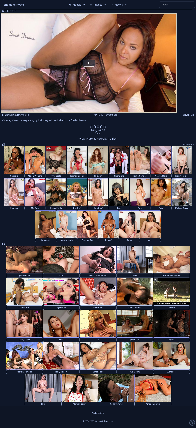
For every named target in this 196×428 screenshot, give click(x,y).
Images (98, 4)
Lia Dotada (98, 307)
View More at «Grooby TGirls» (98, 138)
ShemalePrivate (13, 4)
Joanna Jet (134, 339)
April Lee (171, 371)
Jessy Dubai (24, 275)
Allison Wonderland (98, 275)
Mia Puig (35, 208)
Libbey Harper (181, 176)
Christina (98, 207)
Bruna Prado (56, 208)
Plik (43, 404)
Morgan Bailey (79, 404)
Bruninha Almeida (171, 275)
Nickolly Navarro (24, 371)
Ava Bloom (135, 371)
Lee (61, 339)
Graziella (14, 176)
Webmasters (98, 413)
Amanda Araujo (153, 404)
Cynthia (77, 207)
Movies (119, 4)
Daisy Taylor (24, 339)
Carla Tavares (116, 404)
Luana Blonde (134, 307)
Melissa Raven (182, 208)
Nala (135, 275)
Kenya (108, 239)
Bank (129, 240)
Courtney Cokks (21, 114)
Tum (119, 208)
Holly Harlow (61, 371)
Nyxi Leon (61, 307)
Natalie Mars (161, 176)
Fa (98, 339)
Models (77, 4)
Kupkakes (45, 240)
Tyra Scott (56, 176)
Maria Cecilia (24, 307)
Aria (161, 208)
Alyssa (171, 339)
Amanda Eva (87, 240)
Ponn (139, 208)
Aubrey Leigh (66, 240)
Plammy (14, 208)
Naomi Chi (119, 176)
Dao (61, 275)
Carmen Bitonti (77, 176)
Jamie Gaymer (139, 176)
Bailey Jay (98, 176)
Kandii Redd (97, 371)
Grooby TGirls (9, 11)
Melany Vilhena (35, 176)
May (150, 239)
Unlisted (171, 307)
